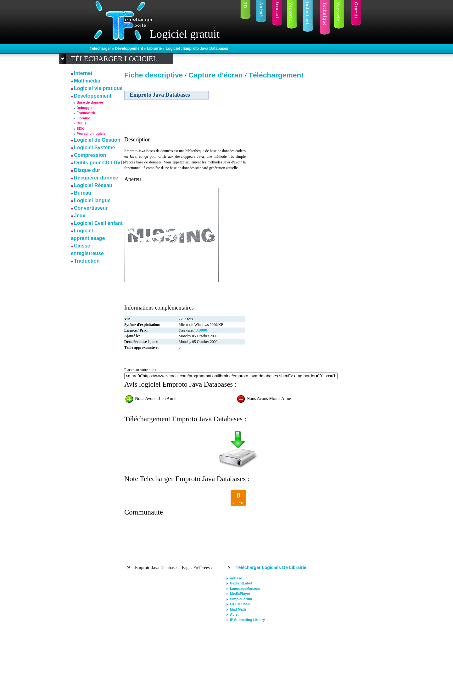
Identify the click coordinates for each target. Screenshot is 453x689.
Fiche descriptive (153, 75)
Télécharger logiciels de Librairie (271, 567)
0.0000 (201, 330)
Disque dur (87, 170)
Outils (81, 123)
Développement (129, 48)
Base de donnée (89, 102)
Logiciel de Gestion (97, 140)
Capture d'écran (216, 75)
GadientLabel (241, 583)
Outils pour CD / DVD (99, 162)
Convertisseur (91, 208)
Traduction (87, 261)
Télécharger (101, 48)
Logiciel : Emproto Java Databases (197, 48)
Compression (90, 155)
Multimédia (87, 80)
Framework (85, 113)
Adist (234, 614)
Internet (83, 73)
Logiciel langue (92, 200)
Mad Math (238, 609)
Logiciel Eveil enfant (98, 223)
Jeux (79, 215)
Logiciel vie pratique (98, 88)
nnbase (236, 578)
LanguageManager (245, 588)
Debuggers (85, 108)
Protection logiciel (91, 133)
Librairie (155, 48)
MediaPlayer (240, 593)
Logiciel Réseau (93, 185)
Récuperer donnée (96, 177)
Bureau (82, 193)
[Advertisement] (300, 125)
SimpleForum (241, 599)
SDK (80, 128)
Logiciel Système (94, 147)
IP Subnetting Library (247, 620)
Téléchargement (276, 75)
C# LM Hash (240, 604)
